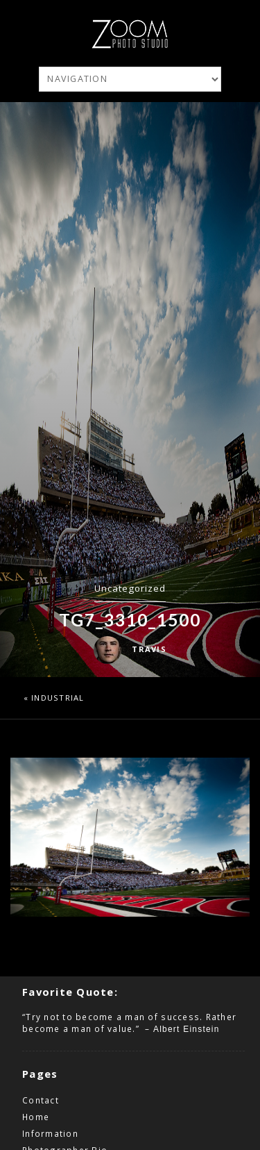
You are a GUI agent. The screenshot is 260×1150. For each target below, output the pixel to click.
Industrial (58, 697)
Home (35, 1116)
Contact (40, 1100)
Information (50, 1133)
